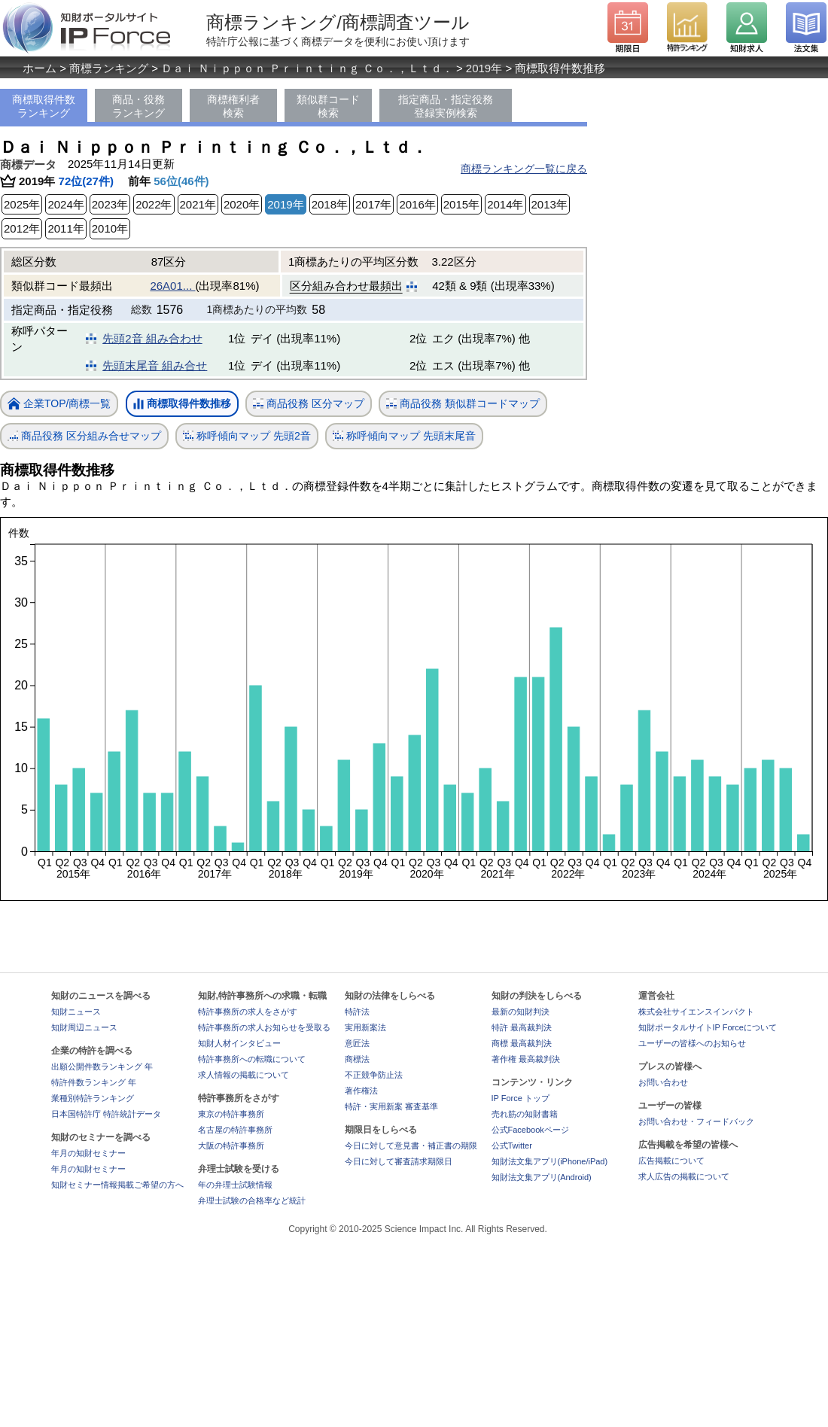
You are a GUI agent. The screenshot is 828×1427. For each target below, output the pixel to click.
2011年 (65, 228)
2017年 (373, 204)
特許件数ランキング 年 (93, 1082)
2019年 (484, 68)
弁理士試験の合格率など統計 (252, 1200)
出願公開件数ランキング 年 (102, 1066)
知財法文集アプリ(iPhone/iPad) (550, 1161)
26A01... (172, 285)
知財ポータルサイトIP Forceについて (707, 1027)
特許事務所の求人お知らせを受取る (264, 1027)
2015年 (461, 204)
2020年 (242, 204)
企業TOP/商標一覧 (59, 404)
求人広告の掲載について (683, 1176)
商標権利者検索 (233, 106)
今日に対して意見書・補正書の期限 (411, 1145)
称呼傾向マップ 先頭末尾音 (404, 436)
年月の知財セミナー (88, 1153)
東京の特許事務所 (231, 1113)
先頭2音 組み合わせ (152, 338)
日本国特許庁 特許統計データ (106, 1113)
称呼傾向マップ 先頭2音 (247, 436)
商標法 (357, 1058)
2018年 (330, 204)
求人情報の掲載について (243, 1074)
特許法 (357, 1011)
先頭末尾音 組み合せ (154, 365)
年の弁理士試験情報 (235, 1184)
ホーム (39, 68)
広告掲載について (671, 1160)
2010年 (110, 228)
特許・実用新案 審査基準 (391, 1106)
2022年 (153, 204)
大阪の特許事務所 (231, 1145)
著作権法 (361, 1090)
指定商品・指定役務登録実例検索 (445, 106)
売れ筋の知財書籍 (525, 1113)
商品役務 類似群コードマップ (463, 403)
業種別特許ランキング (92, 1098)
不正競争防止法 (374, 1074)
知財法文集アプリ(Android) (542, 1177)
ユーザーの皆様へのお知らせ (692, 1043)
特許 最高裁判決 (522, 1027)
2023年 (110, 204)
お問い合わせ (663, 1082)
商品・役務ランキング (138, 106)
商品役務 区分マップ (308, 403)
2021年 (198, 204)
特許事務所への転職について (252, 1058)
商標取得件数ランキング (43, 106)
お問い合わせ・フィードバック (696, 1121)
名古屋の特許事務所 (235, 1129)
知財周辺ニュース (84, 1027)
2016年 (417, 204)
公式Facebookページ (530, 1129)
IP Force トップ (520, 1098)
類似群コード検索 (328, 106)
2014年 (505, 204)
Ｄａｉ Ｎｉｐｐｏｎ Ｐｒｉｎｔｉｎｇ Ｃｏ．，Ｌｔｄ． (307, 68)
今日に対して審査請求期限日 (398, 1161)
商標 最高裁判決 (522, 1043)
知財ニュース (76, 1011)
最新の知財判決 (520, 1011)
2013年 (549, 204)
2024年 (65, 204)
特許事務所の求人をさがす (247, 1011)
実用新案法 (365, 1027)
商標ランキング (108, 68)
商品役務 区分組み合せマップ (84, 436)
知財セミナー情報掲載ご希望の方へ (117, 1184)
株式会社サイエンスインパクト (696, 1011)
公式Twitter (512, 1145)
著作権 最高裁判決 (526, 1058)
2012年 (22, 228)
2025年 (22, 204)
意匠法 (357, 1043)
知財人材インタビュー (239, 1043)
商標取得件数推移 (182, 404)
